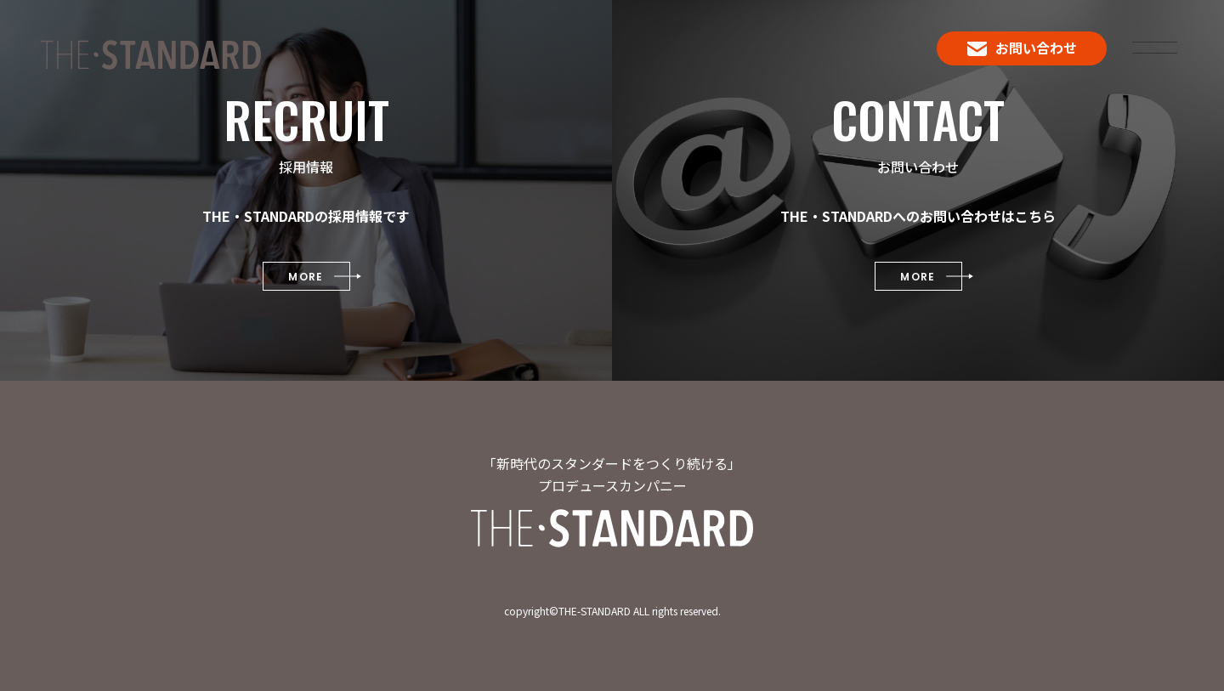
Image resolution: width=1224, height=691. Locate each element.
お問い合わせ (1022, 47)
